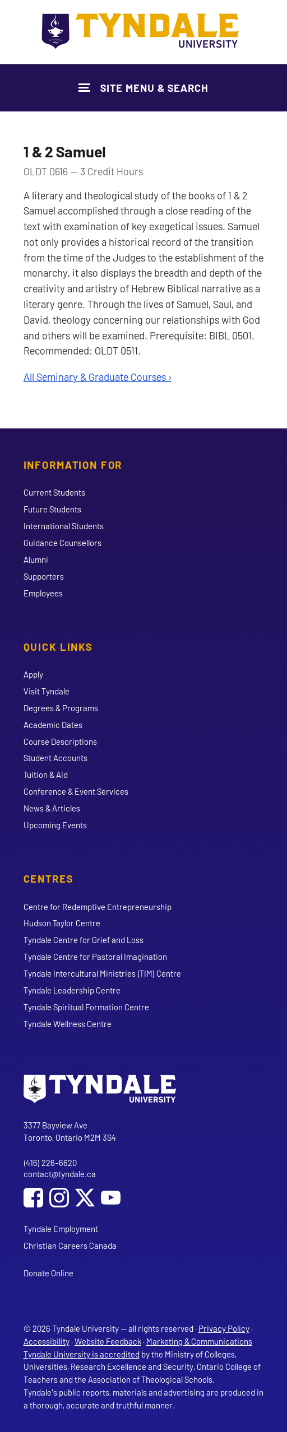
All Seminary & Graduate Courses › (98, 376)
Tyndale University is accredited (82, 1354)
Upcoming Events (55, 825)
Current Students (54, 492)
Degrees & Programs (61, 708)
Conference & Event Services (76, 791)
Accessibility (47, 1341)
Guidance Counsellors (62, 543)
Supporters (44, 576)
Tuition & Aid (46, 774)
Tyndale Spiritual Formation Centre (86, 1007)
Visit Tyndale (47, 691)
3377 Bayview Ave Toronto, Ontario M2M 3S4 (70, 1131)
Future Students (52, 509)
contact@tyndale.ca (60, 1174)
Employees (43, 593)
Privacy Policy (223, 1328)
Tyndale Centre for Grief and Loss (84, 940)
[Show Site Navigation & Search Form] (143, 87)
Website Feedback (108, 1341)
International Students (64, 526)
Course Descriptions (60, 741)
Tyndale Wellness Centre (68, 1024)
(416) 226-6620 (50, 1163)
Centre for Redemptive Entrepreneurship (98, 907)
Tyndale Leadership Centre (72, 990)
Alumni (36, 559)
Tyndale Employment (61, 1229)
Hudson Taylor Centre (62, 923)
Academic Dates (53, 725)
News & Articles (52, 808)
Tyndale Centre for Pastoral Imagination (95, 956)
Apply (33, 674)
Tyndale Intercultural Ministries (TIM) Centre (102, 973)
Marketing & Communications (199, 1341)
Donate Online (48, 1273)
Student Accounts (55, 758)
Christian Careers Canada (70, 1245)
